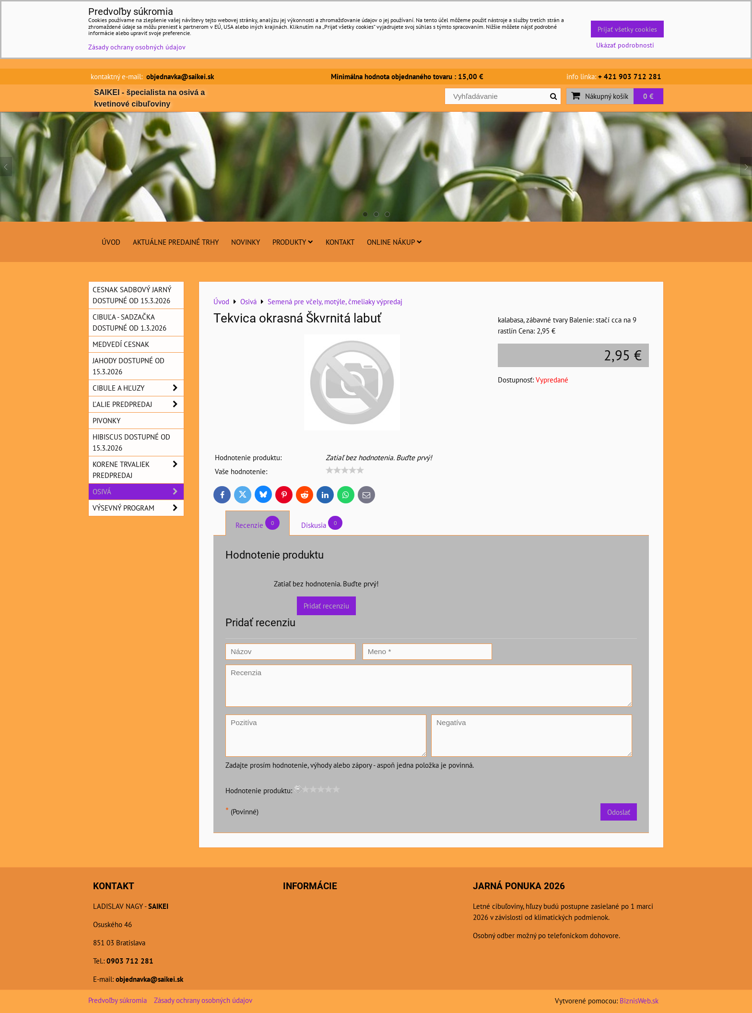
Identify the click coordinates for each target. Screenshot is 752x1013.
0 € (648, 96)
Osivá (138, 492)
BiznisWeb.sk (639, 1000)
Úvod (111, 242)
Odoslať (618, 812)
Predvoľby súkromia (117, 1000)
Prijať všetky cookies (627, 29)
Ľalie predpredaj (138, 404)
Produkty (292, 242)
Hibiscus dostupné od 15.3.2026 (131, 442)
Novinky (245, 242)
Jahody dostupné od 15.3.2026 (128, 366)
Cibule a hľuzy (138, 388)
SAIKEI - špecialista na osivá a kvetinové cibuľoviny (149, 98)
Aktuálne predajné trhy (176, 242)
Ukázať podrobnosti (625, 45)
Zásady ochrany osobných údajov (203, 1000)
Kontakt (340, 242)
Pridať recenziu (326, 605)
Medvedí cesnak (121, 344)
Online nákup (394, 242)
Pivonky (106, 420)
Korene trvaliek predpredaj (138, 469)
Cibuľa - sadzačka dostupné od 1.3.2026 (129, 322)
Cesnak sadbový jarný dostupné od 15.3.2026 (132, 295)
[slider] (345, 470)
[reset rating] (298, 789)
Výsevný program (138, 508)
